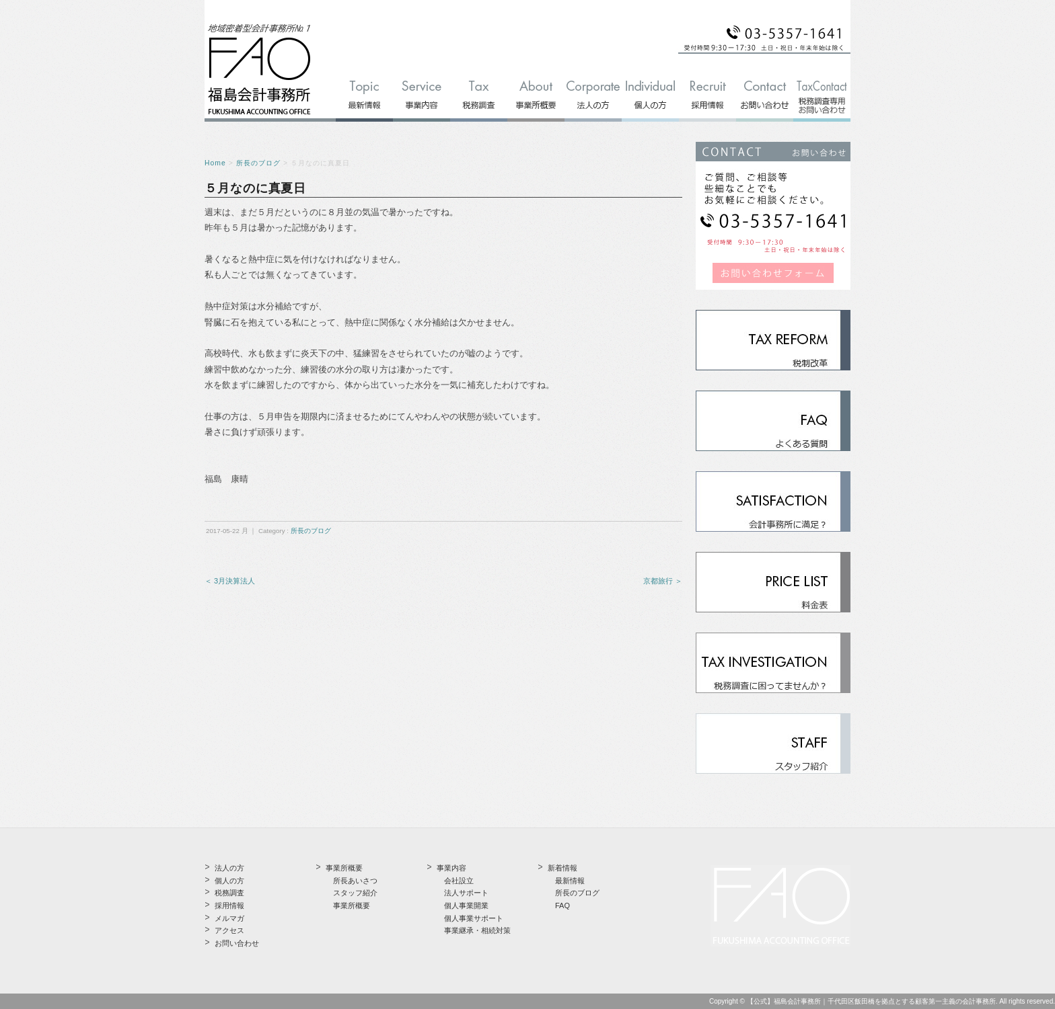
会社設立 (459, 881)
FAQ (562, 905)
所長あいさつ (355, 881)
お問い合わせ (237, 943)
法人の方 (229, 868)
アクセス (229, 930)
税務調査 (229, 893)
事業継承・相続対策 (477, 930)
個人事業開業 (466, 905)
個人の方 (229, 881)
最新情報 (570, 881)
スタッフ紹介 (355, 893)
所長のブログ (258, 163)
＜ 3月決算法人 (230, 581)
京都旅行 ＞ (662, 581)
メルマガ (229, 918)
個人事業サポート (473, 918)
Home (215, 163)
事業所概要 (351, 905)
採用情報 (229, 905)
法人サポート (466, 893)
